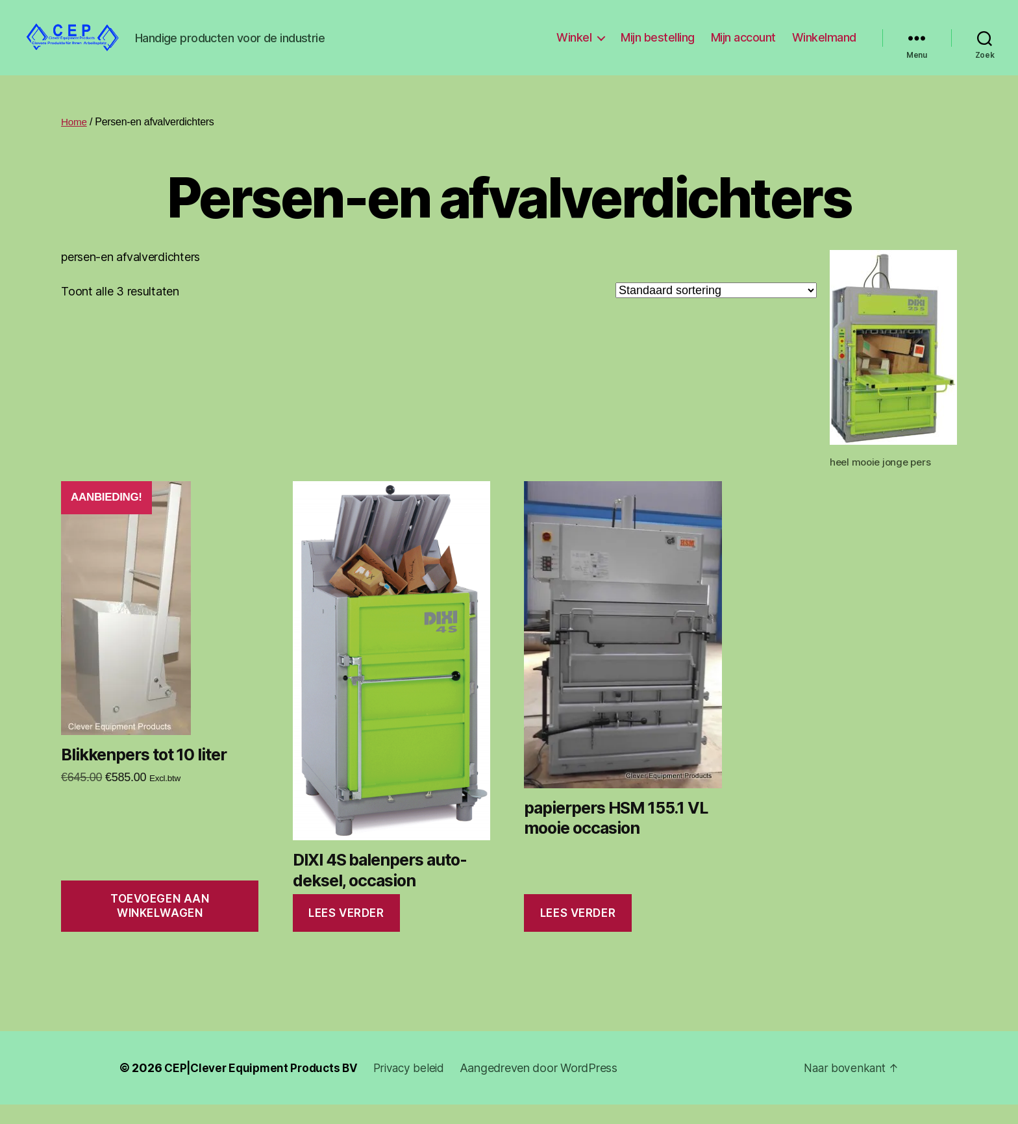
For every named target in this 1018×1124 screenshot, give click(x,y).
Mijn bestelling (658, 47)
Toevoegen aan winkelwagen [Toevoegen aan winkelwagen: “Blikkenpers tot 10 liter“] (159, 925)
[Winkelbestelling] (716, 310)
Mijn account (743, 47)
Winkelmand (824, 47)
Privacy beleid (417, 1087)
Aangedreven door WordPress (549, 1087)
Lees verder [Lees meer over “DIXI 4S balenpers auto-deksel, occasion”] (346, 932)
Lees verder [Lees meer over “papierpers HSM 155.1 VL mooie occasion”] (577, 932)
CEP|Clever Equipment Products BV (264, 1087)
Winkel (573, 47)
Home (74, 141)
